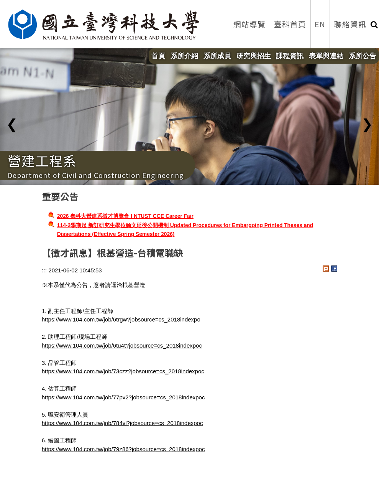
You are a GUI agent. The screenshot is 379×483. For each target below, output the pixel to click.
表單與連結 (326, 56)
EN (320, 24)
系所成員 (217, 56)
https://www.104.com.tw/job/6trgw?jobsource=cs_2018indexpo (121, 319)
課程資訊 (290, 56)
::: (44, 270)
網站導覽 (249, 24)
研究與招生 (253, 56)
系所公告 (362, 56)
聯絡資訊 (350, 24)
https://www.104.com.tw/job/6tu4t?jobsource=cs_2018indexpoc (122, 345)
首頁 (158, 56)
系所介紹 (184, 56)
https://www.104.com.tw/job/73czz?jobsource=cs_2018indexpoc (123, 371)
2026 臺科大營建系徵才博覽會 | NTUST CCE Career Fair (125, 216)
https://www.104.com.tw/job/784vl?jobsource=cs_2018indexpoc (122, 423)
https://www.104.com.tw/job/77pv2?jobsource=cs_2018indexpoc (123, 397)
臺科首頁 (290, 24)
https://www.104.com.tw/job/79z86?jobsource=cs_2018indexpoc (123, 449)
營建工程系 (42, 160)
